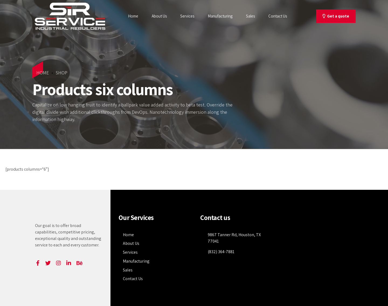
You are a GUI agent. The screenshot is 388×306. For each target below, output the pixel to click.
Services (187, 16)
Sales (250, 16)
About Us (159, 16)
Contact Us (277, 16)
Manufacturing (220, 16)
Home (133, 16)
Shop (61, 73)
